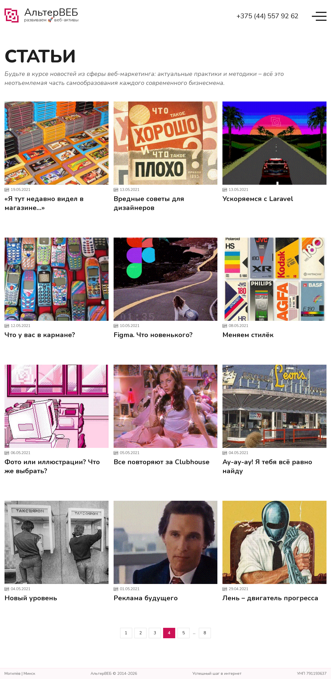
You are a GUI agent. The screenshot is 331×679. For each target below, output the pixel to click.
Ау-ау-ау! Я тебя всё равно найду (267, 466)
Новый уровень (30, 598)
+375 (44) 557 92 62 (267, 16)
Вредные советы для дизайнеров (149, 203)
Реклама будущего (146, 598)
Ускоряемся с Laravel (257, 198)
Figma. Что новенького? (153, 334)
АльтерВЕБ (51, 16)
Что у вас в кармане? (39, 334)
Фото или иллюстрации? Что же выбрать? (52, 466)
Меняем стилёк (248, 334)
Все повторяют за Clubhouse (162, 461)
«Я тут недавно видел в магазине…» (44, 203)
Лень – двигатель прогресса (270, 598)
